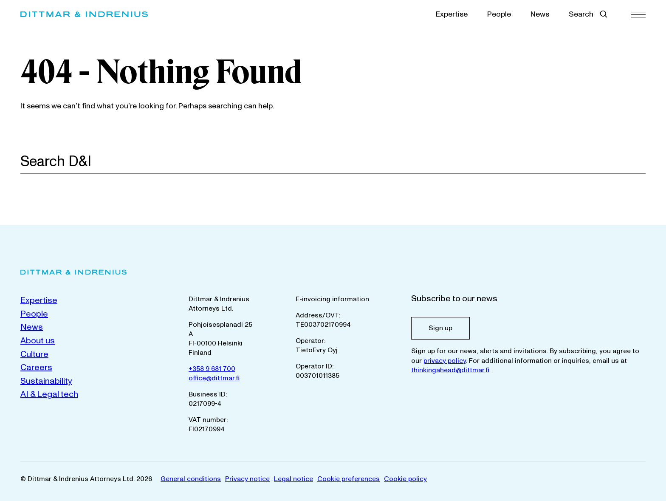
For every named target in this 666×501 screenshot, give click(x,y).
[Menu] (638, 14)
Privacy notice (247, 479)
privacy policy (444, 360)
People (499, 14)
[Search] (641, 161)
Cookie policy (405, 479)
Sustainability (46, 381)
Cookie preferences (348, 479)
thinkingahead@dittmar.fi (450, 370)
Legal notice (293, 479)
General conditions (191, 479)
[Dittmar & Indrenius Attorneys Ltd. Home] (84, 14)
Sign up (440, 328)
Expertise (452, 14)
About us (37, 341)
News (540, 14)
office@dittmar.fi (214, 378)
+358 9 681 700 (212, 369)
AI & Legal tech (49, 394)
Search (581, 14)
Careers (36, 368)
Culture (34, 354)
